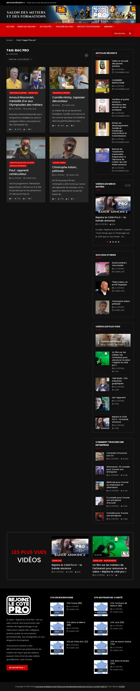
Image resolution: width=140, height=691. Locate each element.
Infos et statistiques (88, 26)
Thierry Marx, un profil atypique (120, 283)
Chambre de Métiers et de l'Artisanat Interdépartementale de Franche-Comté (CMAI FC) (71, 686)
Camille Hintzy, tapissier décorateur (68, 99)
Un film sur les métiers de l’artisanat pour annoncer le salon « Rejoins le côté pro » (121, 358)
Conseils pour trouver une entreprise (117, 514)
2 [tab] (110, 242)
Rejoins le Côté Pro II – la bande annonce (111, 219)
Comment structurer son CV (117, 454)
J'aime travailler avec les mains (22, 163)
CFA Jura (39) (117, 622)
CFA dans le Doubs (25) (119, 662)
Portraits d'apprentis (18, 166)
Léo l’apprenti (119, 397)
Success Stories (59, 163)
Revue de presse (110, 561)
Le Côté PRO (16, 109)
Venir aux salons (26, 26)
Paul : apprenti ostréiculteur (19, 172)
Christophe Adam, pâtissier (64, 169)
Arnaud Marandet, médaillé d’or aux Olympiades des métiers (26, 101)
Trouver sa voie (64, 26)
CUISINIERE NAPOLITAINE (118, 81)
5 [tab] (118, 242)
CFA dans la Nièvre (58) (76, 623)
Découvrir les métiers (18, 93)
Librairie (108, 26)
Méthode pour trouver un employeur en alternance (118, 485)
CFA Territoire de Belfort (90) (118, 604)
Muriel (57, 105)
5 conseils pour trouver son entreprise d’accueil (118, 500)
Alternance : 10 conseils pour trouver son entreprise (118, 469)
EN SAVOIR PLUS (17, 667)
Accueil (9, 40)
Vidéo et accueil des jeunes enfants (41, 3)
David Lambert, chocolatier (119, 264)
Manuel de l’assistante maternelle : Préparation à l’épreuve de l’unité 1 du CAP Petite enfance (119, 157)
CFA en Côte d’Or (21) (77, 641)
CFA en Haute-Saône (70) (120, 643)
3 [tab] (113, 242)
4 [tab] (115, 242)
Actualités (45, 26)
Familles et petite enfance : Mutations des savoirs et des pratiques (120, 104)
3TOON (122, 686)
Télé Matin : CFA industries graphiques (120, 381)
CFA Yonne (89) (74, 603)
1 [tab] (107, 242)
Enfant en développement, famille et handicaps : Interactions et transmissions (120, 129)
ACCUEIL (10, 26)
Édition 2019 (33, 93)
